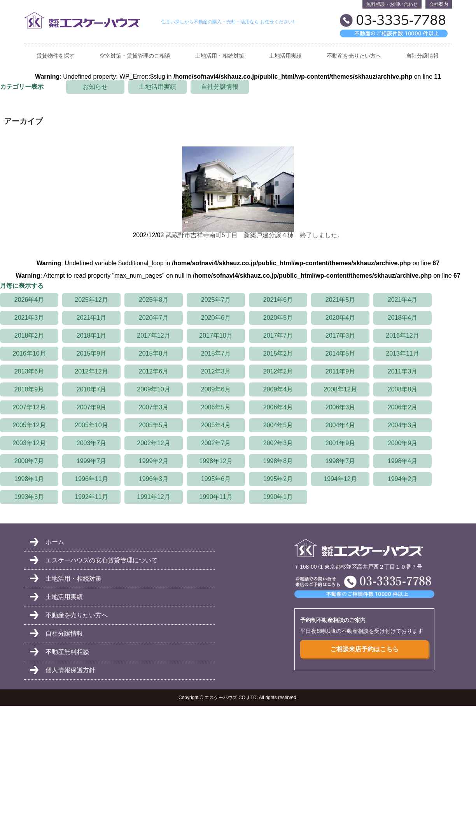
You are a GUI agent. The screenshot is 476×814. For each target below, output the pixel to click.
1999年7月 (92, 461)
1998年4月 (403, 461)
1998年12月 (215, 461)
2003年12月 (29, 443)
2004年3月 (403, 425)
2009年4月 (278, 389)
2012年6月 (154, 371)
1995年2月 (278, 479)
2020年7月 (154, 317)
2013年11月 (402, 353)
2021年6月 (278, 299)
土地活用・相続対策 (219, 56)
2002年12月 (153, 443)
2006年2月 (403, 407)
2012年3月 (216, 371)
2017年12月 (153, 335)
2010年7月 (92, 389)
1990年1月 (278, 496)
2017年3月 (340, 335)
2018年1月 (92, 335)
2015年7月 (216, 353)
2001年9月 (340, 443)
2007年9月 (92, 407)
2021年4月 (403, 299)
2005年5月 (154, 425)
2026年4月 (29, 299)
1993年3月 (29, 496)
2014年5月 (340, 353)
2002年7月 (216, 443)
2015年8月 (154, 353)
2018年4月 (403, 317)
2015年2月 (278, 353)
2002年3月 (278, 443)
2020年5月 (278, 317)
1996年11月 (91, 479)
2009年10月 (153, 389)
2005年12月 (29, 425)
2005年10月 (91, 425)
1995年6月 (216, 479)
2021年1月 (92, 317)
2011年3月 (403, 371)
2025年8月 (154, 299)
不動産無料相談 (67, 651)
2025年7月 (216, 299)
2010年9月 (29, 389)
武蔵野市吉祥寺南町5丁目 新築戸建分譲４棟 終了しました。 (254, 235)
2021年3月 (29, 317)
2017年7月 (278, 335)
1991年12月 (153, 496)
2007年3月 (154, 407)
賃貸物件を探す (56, 56)
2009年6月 (216, 389)
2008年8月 (403, 389)
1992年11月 (91, 496)
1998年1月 (29, 479)
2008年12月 (340, 389)
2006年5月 (216, 407)
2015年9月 (92, 353)
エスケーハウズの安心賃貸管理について (102, 560)
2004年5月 (278, 425)
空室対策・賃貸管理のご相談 (135, 56)
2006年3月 (340, 407)
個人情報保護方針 (70, 670)
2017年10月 (215, 335)
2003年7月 (92, 443)
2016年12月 (402, 335)
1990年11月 (215, 496)
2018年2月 (29, 335)
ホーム (55, 542)
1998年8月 (278, 461)
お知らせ (95, 86)
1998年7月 (340, 461)
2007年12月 (29, 407)
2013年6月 (29, 371)
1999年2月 (154, 461)
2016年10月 (29, 353)
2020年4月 (340, 317)
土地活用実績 (285, 56)
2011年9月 (340, 371)
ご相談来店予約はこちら (364, 649)
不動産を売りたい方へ (354, 56)
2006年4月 (278, 407)
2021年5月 (340, 299)
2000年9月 (403, 443)
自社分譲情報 (422, 56)
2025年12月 (91, 299)
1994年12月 (340, 479)
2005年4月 (216, 425)
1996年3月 (154, 479)
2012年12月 (91, 371)
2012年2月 (278, 371)
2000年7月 (29, 461)
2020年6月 (216, 317)
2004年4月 (340, 425)
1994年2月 (403, 479)
